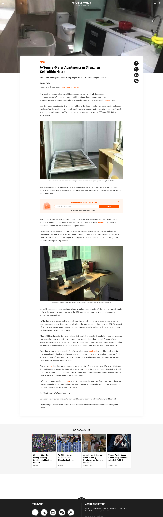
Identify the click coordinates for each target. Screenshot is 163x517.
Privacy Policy (100, 511)
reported (107, 100)
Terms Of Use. (91, 210)
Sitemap (110, 511)
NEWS (42, 62)
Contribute (97, 508)
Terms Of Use (89, 511)
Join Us (105, 508)
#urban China (75, 87)
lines (85, 369)
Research (113, 508)
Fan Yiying (46, 83)
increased (66, 381)
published (93, 351)
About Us (88, 508)
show (50, 366)
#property (66, 87)
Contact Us (121, 508)
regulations (102, 222)
